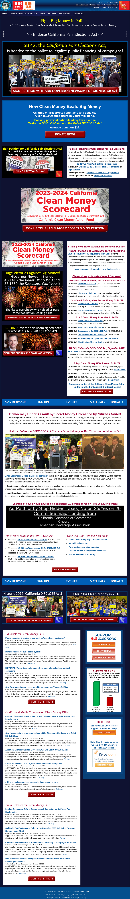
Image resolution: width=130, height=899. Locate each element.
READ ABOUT (74, 351)
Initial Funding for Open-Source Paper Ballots (98, 338)
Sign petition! (74, 170)
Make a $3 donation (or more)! (82, 554)
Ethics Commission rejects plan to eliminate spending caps (31, 782)
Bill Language (111, 164)
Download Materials (103, 176)
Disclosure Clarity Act (87, 293)
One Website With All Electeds (91, 335)
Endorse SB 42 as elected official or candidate (99, 167)
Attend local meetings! (79, 543)
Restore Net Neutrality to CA (90, 327)
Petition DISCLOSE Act (88, 304)
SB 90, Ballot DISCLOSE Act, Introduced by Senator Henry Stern (33, 764)
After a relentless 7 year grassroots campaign (26, 476)
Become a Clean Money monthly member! (87, 551)
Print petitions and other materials (84, 547)
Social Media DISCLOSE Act (90, 321)
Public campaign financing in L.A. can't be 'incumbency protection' (35, 638)
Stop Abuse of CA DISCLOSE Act (92, 331)
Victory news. (120, 369)
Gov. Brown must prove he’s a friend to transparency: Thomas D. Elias (36, 687)
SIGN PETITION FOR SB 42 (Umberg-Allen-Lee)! (89, 254)
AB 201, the (39, 548)
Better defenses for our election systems (23, 652)
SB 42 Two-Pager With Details (90, 164)
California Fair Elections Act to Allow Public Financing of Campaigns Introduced (40, 842)
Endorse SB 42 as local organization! (103, 173)
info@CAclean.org (80, 897)
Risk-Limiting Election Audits (91, 342)
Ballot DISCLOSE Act (87, 284)
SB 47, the (32, 539)
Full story (31, 663)
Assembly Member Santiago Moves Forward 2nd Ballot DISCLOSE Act (36, 750)
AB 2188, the (36, 556)
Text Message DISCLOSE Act (90, 310)
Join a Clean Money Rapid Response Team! (88, 539)
